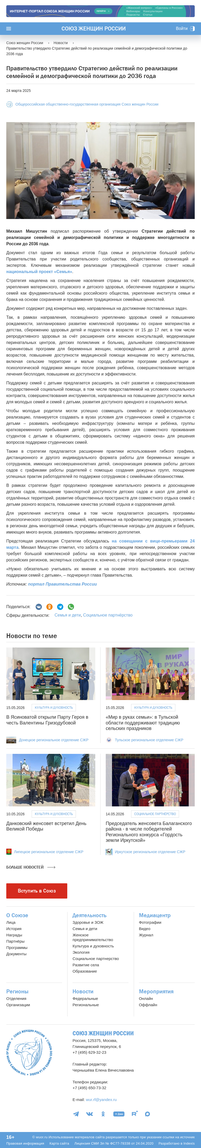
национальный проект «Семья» (39, 271)
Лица (10, 922)
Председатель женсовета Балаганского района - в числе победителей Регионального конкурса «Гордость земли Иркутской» (149, 832)
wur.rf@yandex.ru (101, 1099)
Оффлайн (148, 1005)
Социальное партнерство (95, 958)
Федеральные (85, 998)
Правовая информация (25, 1143)
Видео (144, 928)
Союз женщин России (94, 28)
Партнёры (15, 941)
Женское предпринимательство (92, 937)
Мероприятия (156, 991)
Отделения (16, 998)
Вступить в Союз (37, 891)
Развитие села (85, 965)
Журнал (146, 935)
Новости (82, 991)
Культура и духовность (54, 707)
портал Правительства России (62, 584)
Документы (16, 954)
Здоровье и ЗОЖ (87, 922)
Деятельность (89, 915)
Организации (18, 1005)
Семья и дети (67, 615)
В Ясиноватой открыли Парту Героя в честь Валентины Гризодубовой (47, 720)
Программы (16, 947)
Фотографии (150, 922)
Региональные (85, 1005)
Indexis (189, 1143)
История (13, 928)
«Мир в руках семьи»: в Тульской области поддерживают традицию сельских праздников (143, 722)
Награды (14, 935)
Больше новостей (30, 867)
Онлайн (146, 998)
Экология (81, 952)
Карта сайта (59, 1143)
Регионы (17, 991)
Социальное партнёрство (108, 615)
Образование (84, 971)
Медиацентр (155, 915)
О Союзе (17, 915)
